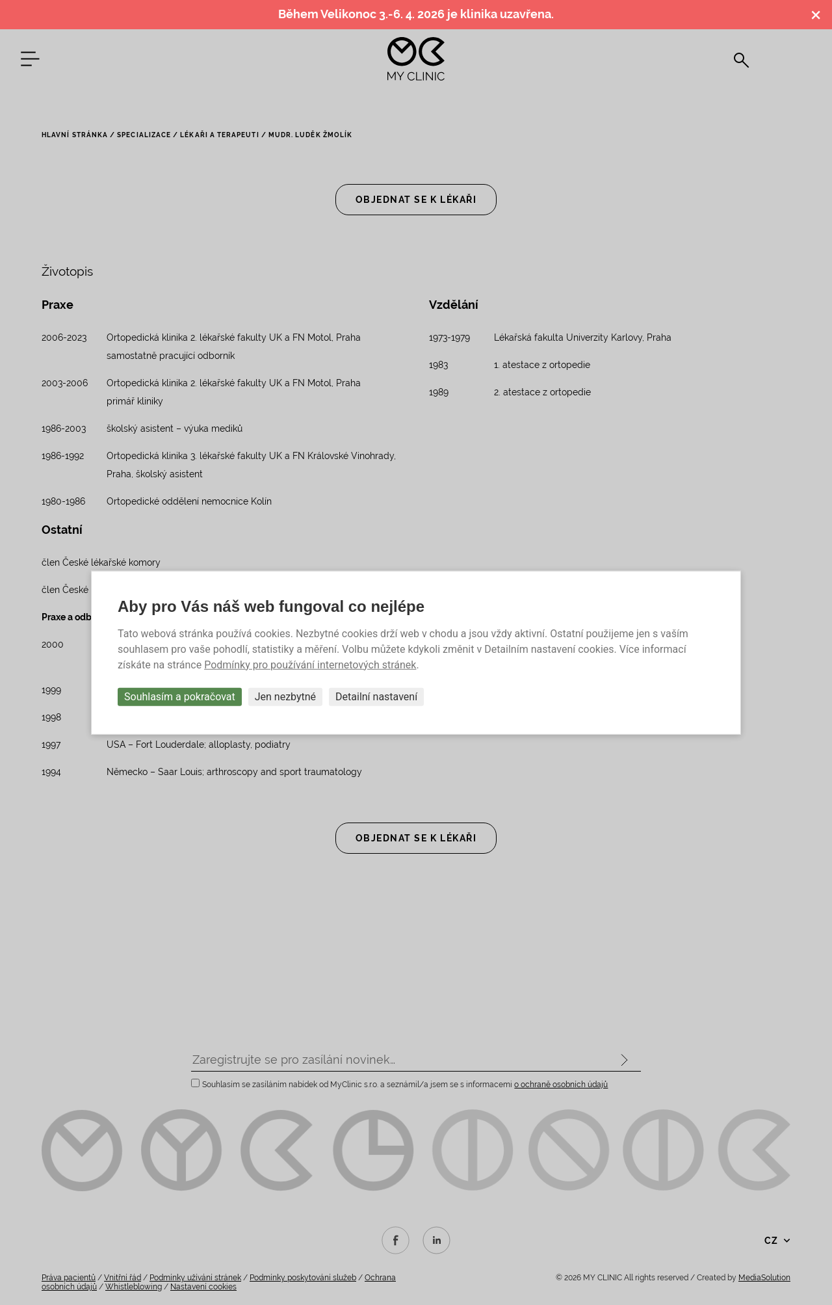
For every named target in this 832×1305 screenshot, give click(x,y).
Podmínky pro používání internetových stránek (310, 664)
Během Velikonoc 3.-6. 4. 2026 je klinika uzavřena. (416, 14)
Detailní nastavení (376, 696)
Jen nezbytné (285, 696)
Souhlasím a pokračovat (179, 696)
